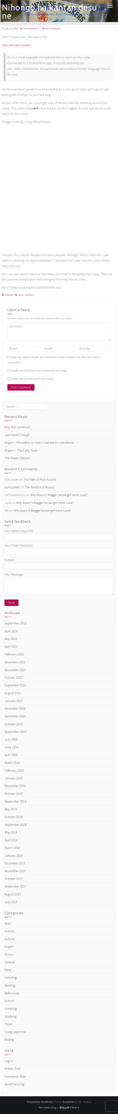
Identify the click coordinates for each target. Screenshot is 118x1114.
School (9, 1001)
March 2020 (12, 763)
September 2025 (15, 623)
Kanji (7, 970)
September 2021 (15, 685)
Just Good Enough (17, 435)
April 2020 (11, 755)
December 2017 (14, 863)
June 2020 (11, 747)
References (11, 993)
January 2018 (13, 856)
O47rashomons (31, 28)
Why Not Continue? (17, 427)
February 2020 (14, 770)
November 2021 (15, 670)
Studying (10, 1016)
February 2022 (14, 654)
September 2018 (15, 825)
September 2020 (15, 732)
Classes (9, 931)
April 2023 (11, 646)
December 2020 (14, 708)
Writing (9, 1039)
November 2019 (15, 786)
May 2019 (10, 809)
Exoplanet (68, 1102)
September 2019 (15, 801)
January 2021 (13, 701)
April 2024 (11, 631)
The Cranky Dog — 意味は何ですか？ (59, 1108)
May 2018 (10, 832)
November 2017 (15, 871)
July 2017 (10, 902)
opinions (29, 294)
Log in (8, 1061)
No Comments (53, 28)
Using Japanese (15, 1032)
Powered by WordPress (40, 1102)
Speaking (10, 1008)
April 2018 (11, 840)
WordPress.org (14, 1084)
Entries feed (12, 1069)
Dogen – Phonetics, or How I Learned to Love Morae (39, 443)
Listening (10, 977)
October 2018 (13, 817)
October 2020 (13, 724)
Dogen (8, 946)
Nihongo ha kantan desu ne (49, 11)
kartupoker (12, 487)
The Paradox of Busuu (39, 487)
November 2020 (15, 716)
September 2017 (15, 886)
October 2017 (13, 879)
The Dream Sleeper (17, 458)
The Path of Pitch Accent (40, 479)
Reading (9, 985)
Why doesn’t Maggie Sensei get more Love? (59, 495)
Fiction (8, 954)
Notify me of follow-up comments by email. (39, 370)
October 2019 (13, 794)
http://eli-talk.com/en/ (16, 45)
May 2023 (10, 639)
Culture (9, 939)
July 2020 (10, 739)
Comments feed (15, 1076)
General (9, 294)
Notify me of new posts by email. (32, 378)
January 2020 (13, 778)
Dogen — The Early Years (21, 450)
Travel (8, 1024)
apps (21, 294)
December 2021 (14, 662)
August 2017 (12, 894)
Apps (7, 923)
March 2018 (12, 848)
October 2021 (13, 677)
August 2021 (12, 693)
